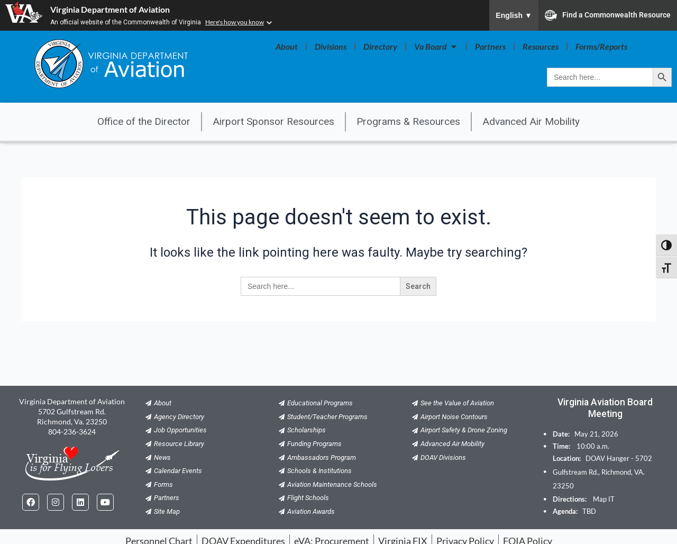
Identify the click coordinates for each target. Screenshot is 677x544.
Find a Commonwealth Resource (608, 15)
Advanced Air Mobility (531, 121)
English (514, 15)
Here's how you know (234, 22)
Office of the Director (143, 121)
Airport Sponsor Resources (273, 121)
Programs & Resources (408, 121)
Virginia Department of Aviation (110, 9)
